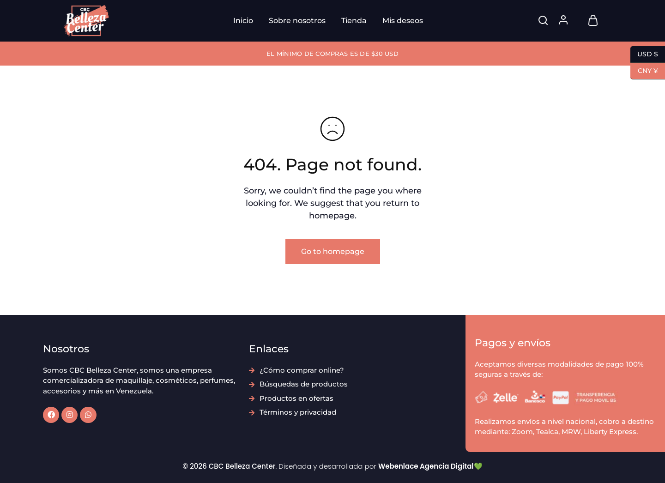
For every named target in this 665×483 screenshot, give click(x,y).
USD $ (644, 54)
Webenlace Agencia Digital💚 (430, 466)
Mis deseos (402, 20)
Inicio (243, 20)
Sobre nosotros (297, 20)
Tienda (354, 20)
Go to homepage (332, 251)
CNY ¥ (644, 71)
